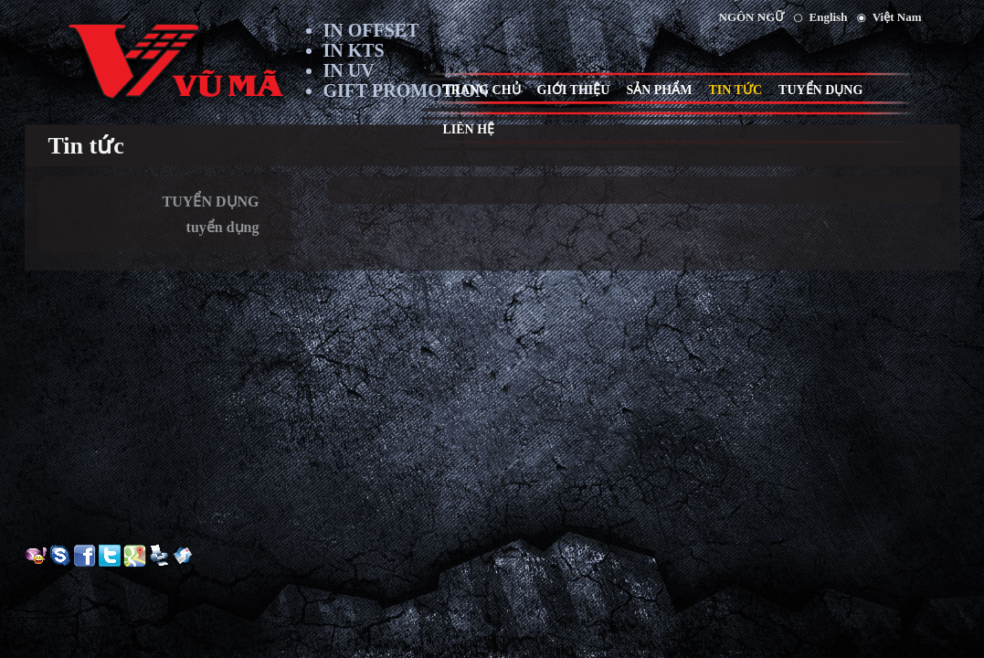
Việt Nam (897, 17)
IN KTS (354, 50)
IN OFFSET (371, 30)
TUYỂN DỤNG (211, 201)
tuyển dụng (222, 227)
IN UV (349, 70)
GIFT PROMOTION (406, 90)
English (828, 17)
